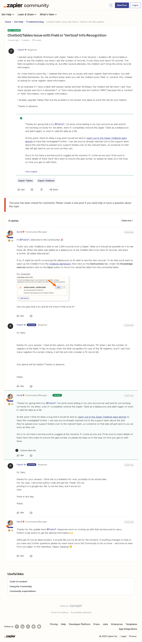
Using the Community (21, 586)
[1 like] (25, 450)
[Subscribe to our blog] (28, 626)
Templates (131, 624)
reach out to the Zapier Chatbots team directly (102, 417)
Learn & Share (27, 14)
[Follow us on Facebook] (17, 626)
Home (8, 21)
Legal (123, 636)
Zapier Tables (25, 180)
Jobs (105, 624)
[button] (122, 5)
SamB (19, 232)
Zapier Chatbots (46, 180)
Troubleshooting (35, 21)
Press (96, 624)
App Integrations (128, 629)
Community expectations (23, 591)
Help (63, 624)
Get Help (8, 14)
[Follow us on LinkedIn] (22, 626)
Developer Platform (79, 624)
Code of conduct (18, 581)
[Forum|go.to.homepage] (27, 5)
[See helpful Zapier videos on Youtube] (39, 626)
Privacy (132, 636)
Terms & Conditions (60, 612)
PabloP (20, 49)
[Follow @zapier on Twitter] (33, 626)
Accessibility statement (81, 612)
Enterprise (117, 624)
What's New (48, 14)
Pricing (54, 624)
